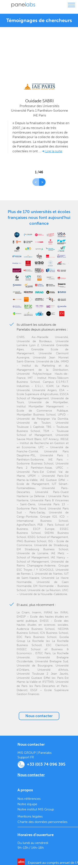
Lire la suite (53, 151)
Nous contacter (39, 716)
